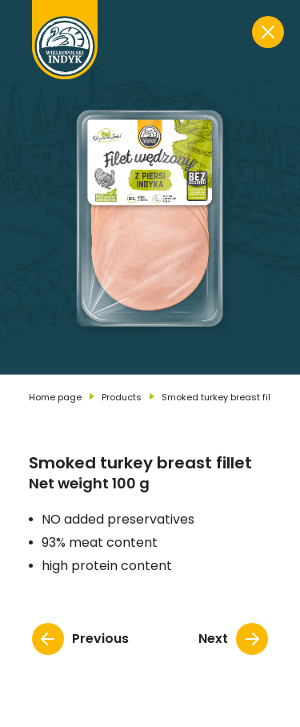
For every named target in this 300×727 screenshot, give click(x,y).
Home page (55, 397)
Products (122, 397)
